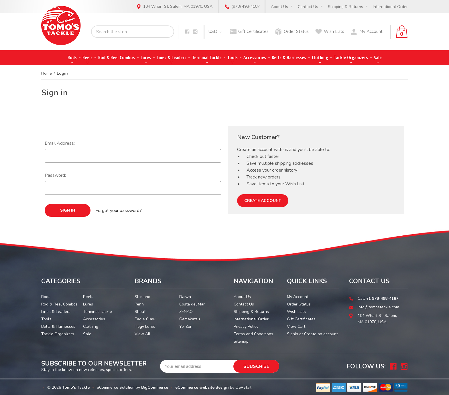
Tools (232, 58)
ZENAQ (186, 311)
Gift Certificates (253, 31)
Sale (378, 58)
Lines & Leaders (171, 58)
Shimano (142, 296)
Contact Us (308, 6)
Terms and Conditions (253, 334)
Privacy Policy (246, 326)
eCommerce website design (202, 387)
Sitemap (241, 341)
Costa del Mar (192, 304)
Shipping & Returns (345, 6)
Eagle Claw (145, 319)
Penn (139, 304)
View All (142, 334)
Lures (146, 58)
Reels (87, 58)
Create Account (262, 200)
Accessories (255, 58)
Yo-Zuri (185, 326)
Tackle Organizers (351, 58)
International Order (390, 6)
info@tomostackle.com (378, 307)
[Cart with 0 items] (401, 32)
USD (215, 31)
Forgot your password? (118, 210)
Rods (72, 58)
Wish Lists (334, 31)
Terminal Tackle (206, 58)
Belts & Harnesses (289, 57)
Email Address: (60, 143)
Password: (55, 175)
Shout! (140, 311)
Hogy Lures (145, 326)
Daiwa (185, 296)
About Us (279, 6)
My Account (371, 31)
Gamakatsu (189, 319)
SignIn (292, 334)
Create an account (321, 334)
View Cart (296, 326)
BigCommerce (154, 387)
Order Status (296, 31)
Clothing (320, 58)
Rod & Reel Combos (116, 57)
